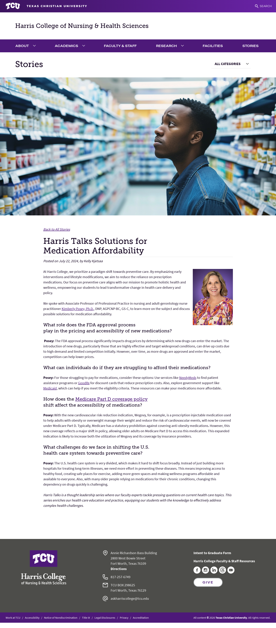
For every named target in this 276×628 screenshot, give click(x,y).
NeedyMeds (187, 377)
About (22, 46)
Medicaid (50, 388)
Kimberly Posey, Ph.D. (78, 308)
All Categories (227, 63)
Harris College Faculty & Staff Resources (224, 561)
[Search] (263, 6)
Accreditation (141, 617)
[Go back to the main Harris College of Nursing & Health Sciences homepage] (43, 567)
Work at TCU (13, 617)
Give (208, 582)
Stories (250, 46)
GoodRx (84, 383)
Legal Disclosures (105, 617)
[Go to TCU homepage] (46, 6)
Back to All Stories (56, 229)
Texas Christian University (231, 617)
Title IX (86, 617)
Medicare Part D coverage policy (111, 399)
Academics (66, 46)
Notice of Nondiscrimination (60, 617)
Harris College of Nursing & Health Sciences (82, 26)
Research (166, 46)
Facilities (213, 46)
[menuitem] (26, 45)
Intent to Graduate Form (212, 553)
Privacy (124, 617)
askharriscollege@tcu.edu (130, 598)
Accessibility (32, 617)
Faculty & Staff (120, 46)
